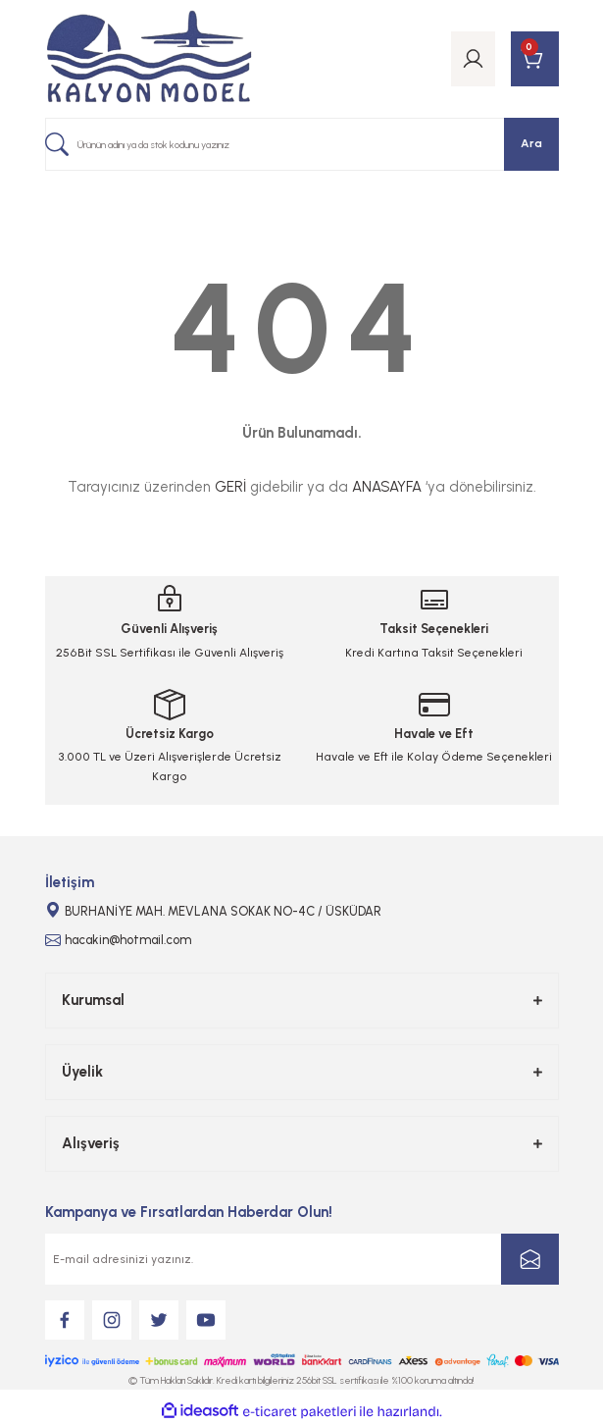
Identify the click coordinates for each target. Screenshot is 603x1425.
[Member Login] (473, 59)
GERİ (230, 487)
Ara (531, 143)
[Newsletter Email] (302, 1259)
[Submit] (530, 1259)
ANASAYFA (387, 487)
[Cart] (535, 59)
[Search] (302, 144)
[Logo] (149, 59)
